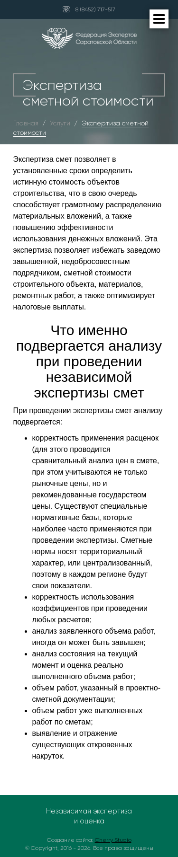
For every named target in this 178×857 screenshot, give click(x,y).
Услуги (60, 123)
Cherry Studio (113, 840)
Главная (25, 123)
